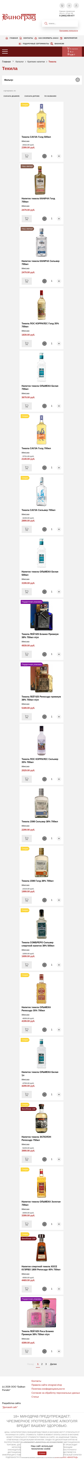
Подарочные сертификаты (36, 44)
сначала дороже (32, 96)
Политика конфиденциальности (48, 1389)
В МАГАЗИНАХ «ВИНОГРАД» (66, 1457)
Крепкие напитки (36, 61)
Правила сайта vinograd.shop (47, 1385)
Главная (14, 38)
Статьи (35, 1397)
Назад (30, 1364)
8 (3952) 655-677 (66, 16)
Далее (53, 1364)
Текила (52, 61)
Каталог (20, 61)
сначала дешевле (12, 96)
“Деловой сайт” (10, 1407)
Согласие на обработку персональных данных (56, 1393)
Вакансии (59, 44)
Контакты (28, 38)
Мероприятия (70, 38)
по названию (50, 96)
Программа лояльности (68, 31)
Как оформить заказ (48, 38)
